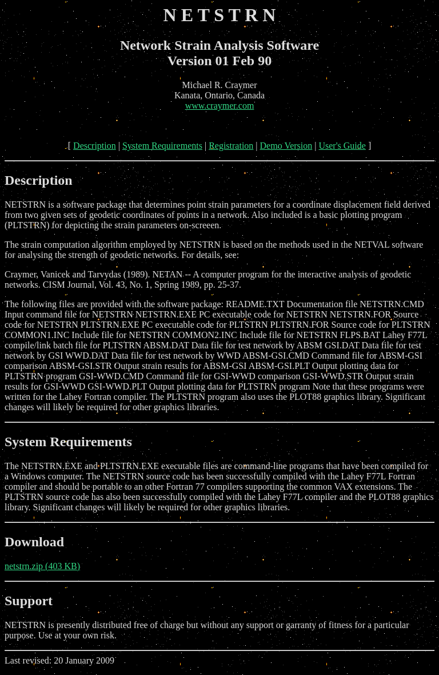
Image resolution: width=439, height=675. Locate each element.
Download (34, 541)
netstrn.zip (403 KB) (42, 566)
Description (94, 145)
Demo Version (286, 145)
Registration (231, 145)
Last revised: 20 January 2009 (219, 642)
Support (29, 600)
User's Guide (341, 145)
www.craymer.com (219, 105)
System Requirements (162, 145)
